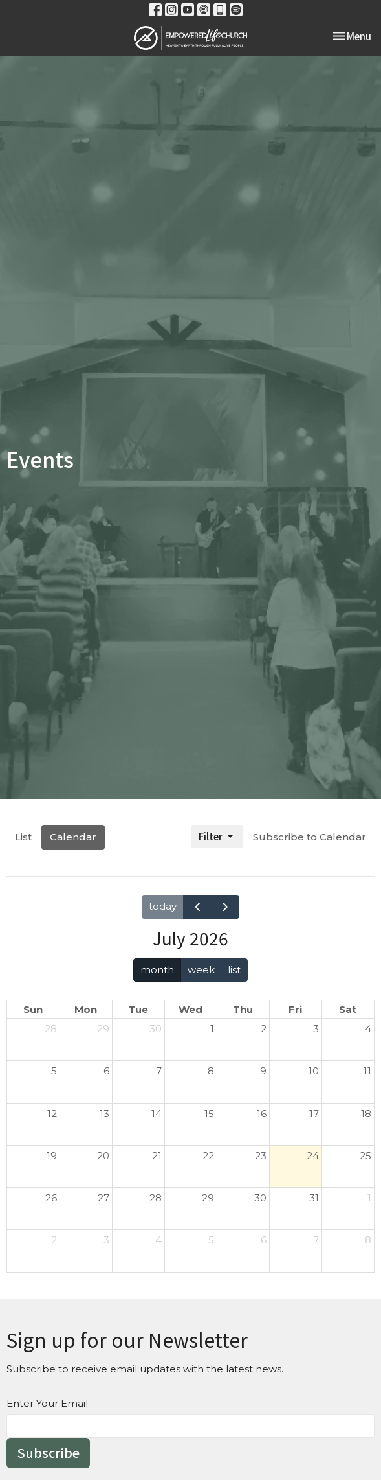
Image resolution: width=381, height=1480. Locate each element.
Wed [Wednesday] (190, 1009)
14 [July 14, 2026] (156, 1113)
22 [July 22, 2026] (208, 1156)
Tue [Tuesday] (138, 1009)
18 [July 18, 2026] (366, 1113)
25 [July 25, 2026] (365, 1156)
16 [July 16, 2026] (262, 1113)
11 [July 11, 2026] (367, 1071)
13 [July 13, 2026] (104, 1113)
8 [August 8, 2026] (368, 1240)
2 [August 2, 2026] (54, 1240)
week (201, 970)
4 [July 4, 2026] (368, 1029)
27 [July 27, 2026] (103, 1198)
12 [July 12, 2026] (52, 1113)
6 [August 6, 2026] (264, 1240)
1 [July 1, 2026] (212, 1029)
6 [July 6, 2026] (106, 1071)
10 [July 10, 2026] (314, 1071)
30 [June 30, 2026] (155, 1029)
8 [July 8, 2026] (211, 1071)
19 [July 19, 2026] (52, 1156)
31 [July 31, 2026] (314, 1198)
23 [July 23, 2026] (261, 1156)
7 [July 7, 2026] (159, 1071)
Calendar (73, 837)
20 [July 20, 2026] (103, 1156)
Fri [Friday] (295, 1009)
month (157, 970)
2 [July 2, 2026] (264, 1029)
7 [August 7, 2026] (316, 1240)
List (23, 837)
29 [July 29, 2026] (208, 1198)
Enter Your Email (47, 1403)
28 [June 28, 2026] (51, 1029)
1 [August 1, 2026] (369, 1198)
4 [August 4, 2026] (158, 1240)
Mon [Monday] (85, 1009)
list (234, 970)
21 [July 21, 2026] (157, 1156)
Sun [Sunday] (33, 1009)
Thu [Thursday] (243, 1009)
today (163, 906)
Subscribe (48, 1452)
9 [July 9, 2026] (263, 1071)
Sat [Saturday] (347, 1009)
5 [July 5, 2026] (54, 1071)
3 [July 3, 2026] (316, 1029)
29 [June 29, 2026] (103, 1029)
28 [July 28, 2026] (155, 1198)
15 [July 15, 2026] (209, 1113)
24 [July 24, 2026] (313, 1156)
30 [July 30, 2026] (260, 1198)
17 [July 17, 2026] (314, 1113)
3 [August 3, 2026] (106, 1240)
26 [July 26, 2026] (51, 1198)
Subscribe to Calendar (309, 837)
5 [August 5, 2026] (211, 1240)
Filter (217, 836)
